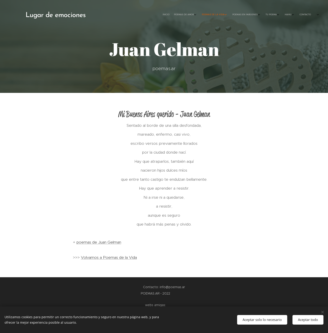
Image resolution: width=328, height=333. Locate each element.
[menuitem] (270, 14)
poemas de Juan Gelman (98, 242)
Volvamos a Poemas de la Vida (109, 257)
